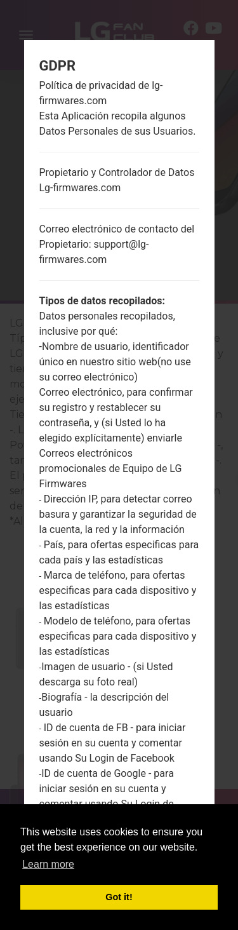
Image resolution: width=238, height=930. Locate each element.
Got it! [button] (118, 897)
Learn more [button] (48, 864)
